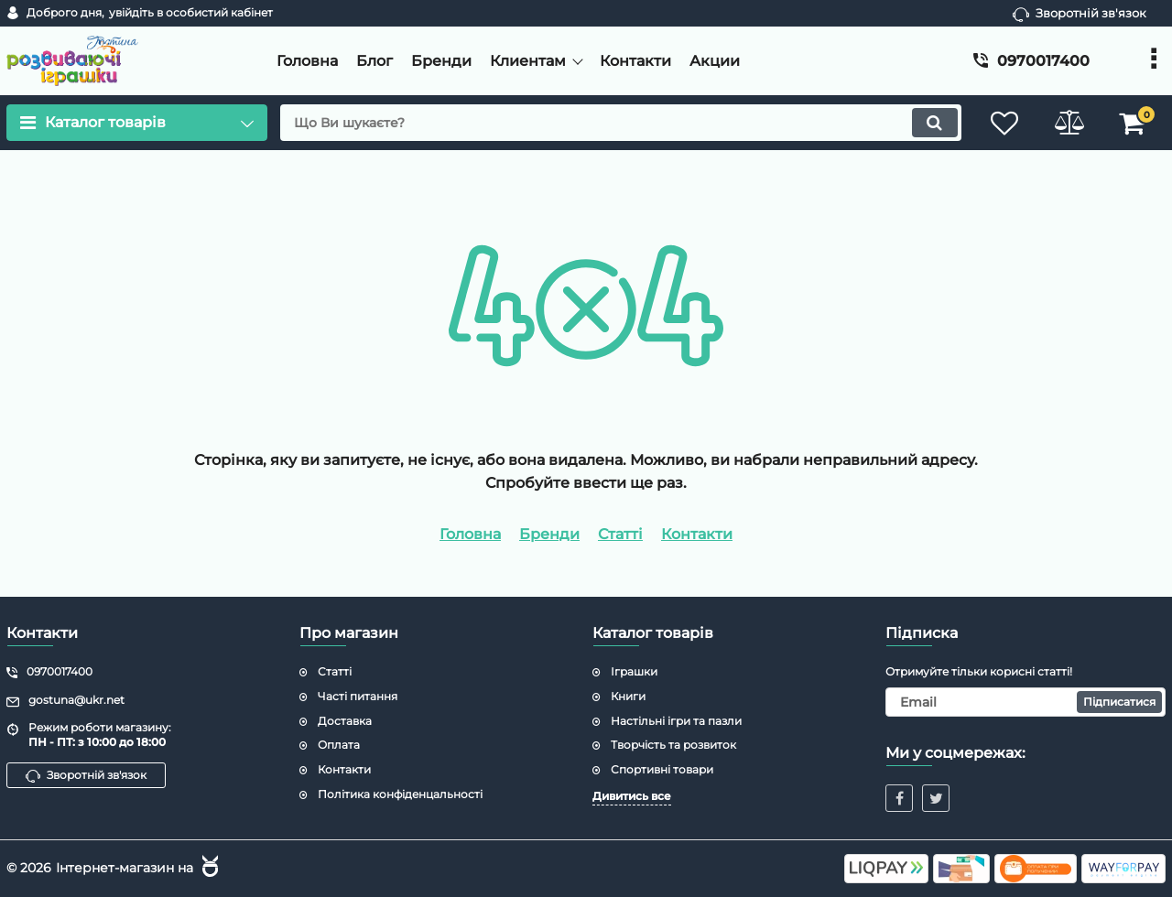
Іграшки (634, 671)
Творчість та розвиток (673, 744)
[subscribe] (1025, 702)
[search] (620, 122)
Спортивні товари (662, 769)
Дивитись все (631, 796)
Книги (628, 696)
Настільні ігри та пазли (676, 721)
